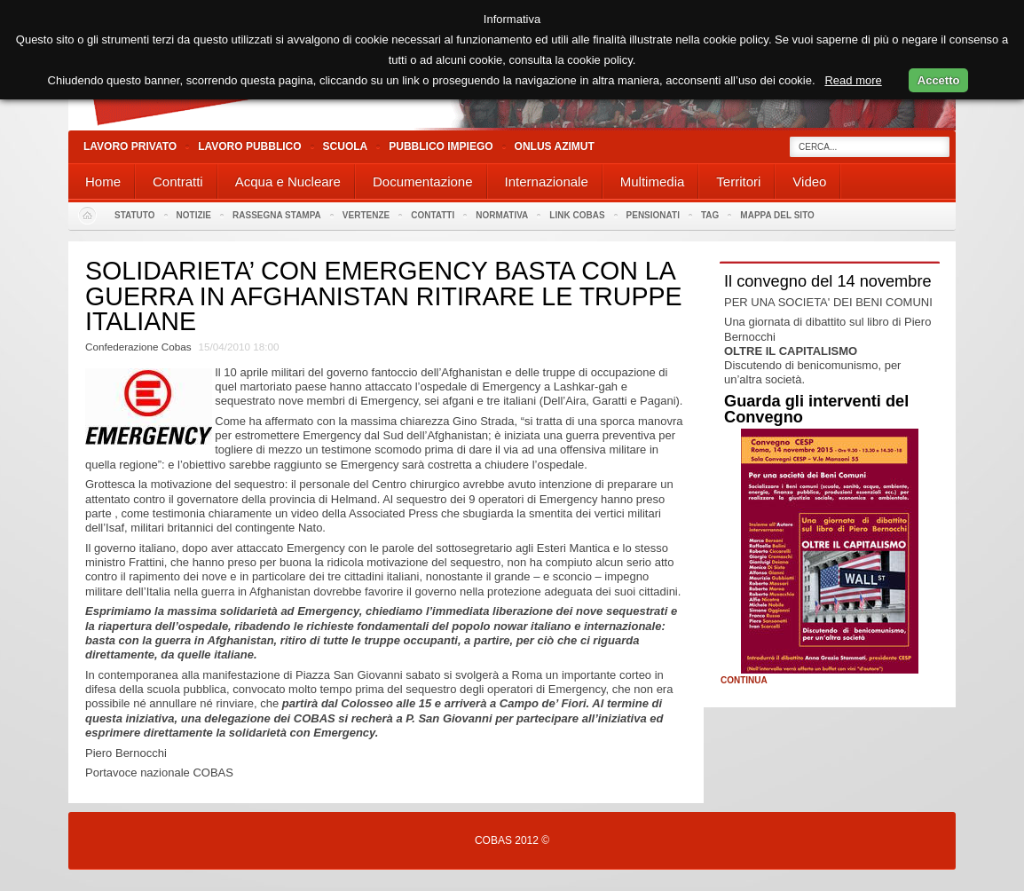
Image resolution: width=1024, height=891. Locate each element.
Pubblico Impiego (440, 146)
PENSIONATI (653, 215)
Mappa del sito (777, 215)
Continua (744, 680)
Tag (710, 215)
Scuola (345, 146)
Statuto (134, 215)
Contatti (432, 215)
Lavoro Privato (130, 146)
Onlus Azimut (555, 146)
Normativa (502, 215)
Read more (852, 80)
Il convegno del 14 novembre (828, 281)
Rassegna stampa (276, 215)
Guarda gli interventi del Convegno (816, 409)
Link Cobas (576, 215)
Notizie (194, 215)
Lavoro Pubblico (249, 146)
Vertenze (366, 215)
